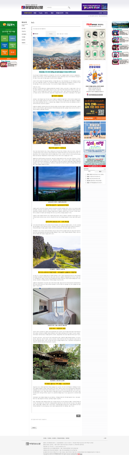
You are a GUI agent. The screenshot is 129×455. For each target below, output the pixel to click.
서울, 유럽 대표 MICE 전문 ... (95, 178)
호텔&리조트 (59, 13)
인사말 (23, 25)
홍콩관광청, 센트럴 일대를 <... (96, 180)
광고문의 (23, 39)
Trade (40, 13)
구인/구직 (24, 31)
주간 (89, 171)
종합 (35, 13)
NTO (46, 13)
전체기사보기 (28, 13)
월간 (100, 171)
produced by (76, 453)
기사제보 (23, 37)
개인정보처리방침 (60, 438)
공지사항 (23, 28)
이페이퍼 (23, 42)
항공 (52, 13)
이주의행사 (24, 34)
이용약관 (67, 438)
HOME (100, 13)
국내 (66, 13)
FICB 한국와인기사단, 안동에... (98, 174)
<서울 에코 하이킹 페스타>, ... (95, 176)
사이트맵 (105, 13)
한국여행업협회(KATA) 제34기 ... (96, 182)
